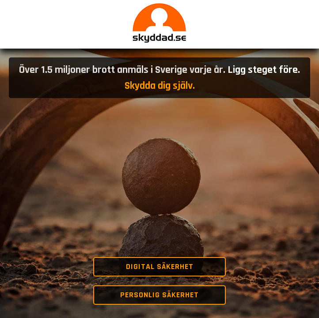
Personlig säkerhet (159, 295)
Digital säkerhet (160, 266)
